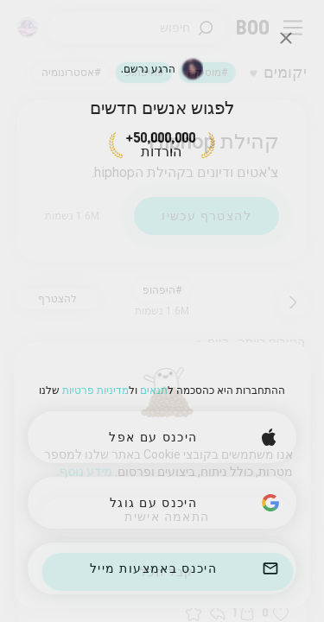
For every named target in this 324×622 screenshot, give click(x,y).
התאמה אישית (166, 517)
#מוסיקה (207, 73)
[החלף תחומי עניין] (278, 72)
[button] (280, 613)
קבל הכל (167, 572)
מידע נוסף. (84, 472)
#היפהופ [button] (162, 290)
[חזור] (293, 302)
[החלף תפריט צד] (293, 28)
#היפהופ (143, 73)
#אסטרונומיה (70, 73)
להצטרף (57, 299)
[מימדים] (27, 27)
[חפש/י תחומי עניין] (137, 28)
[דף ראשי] (253, 27)
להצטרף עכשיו (206, 216)
